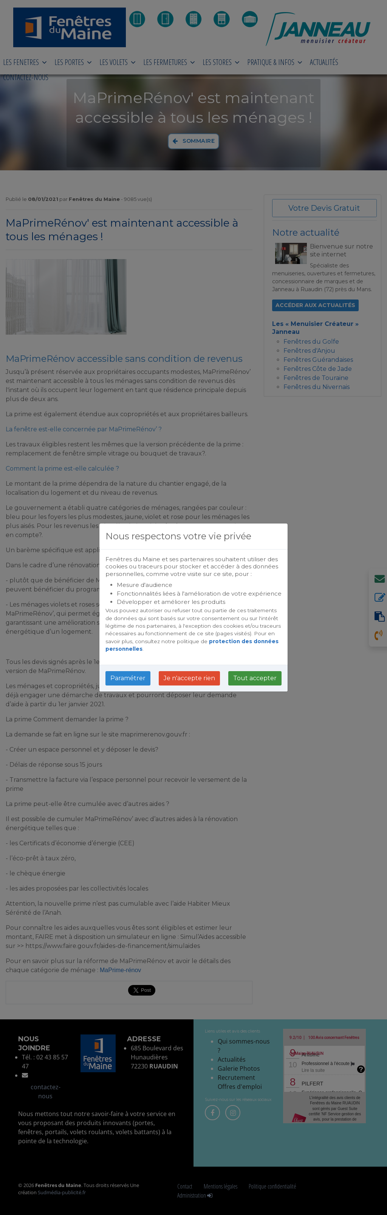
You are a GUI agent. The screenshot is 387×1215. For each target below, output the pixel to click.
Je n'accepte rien (189, 678)
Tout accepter (255, 678)
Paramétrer (128, 678)
